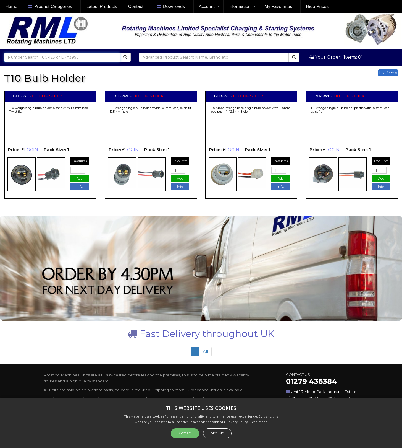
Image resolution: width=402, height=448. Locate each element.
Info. (80, 186)
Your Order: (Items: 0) (338, 57)
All (205, 351)
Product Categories (50, 6)
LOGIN (31, 149)
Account (207, 6)
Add (80, 178)
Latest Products (101, 6)
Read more (258, 422)
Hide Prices (317, 6)
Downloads (171, 6)
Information (239, 6)
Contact (135, 6)
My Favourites (278, 6)
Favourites (80, 161)
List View (388, 73)
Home (11, 6)
